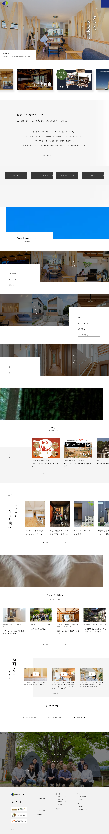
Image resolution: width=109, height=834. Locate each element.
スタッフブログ (82, 796)
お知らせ (58, 809)
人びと (41, 803)
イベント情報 (41, 810)
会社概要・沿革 (62, 802)
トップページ (41, 794)
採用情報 (60, 804)
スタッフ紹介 (61, 799)
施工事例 (39, 815)
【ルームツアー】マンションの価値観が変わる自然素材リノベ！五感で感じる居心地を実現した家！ (91, 684)
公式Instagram (29, 717)
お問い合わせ (80, 804)
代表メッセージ (62, 796)
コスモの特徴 (41, 798)
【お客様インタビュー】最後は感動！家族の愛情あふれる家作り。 (34, 683)
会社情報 (58, 794)
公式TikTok (79, 717)
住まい (41, 801)
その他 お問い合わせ (84, 809)
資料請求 (81, 806)
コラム (80, 799)
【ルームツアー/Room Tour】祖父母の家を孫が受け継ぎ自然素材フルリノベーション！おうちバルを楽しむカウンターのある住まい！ (63, 685)
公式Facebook (54, 717)
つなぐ (41, 806)
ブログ (78, 794)
